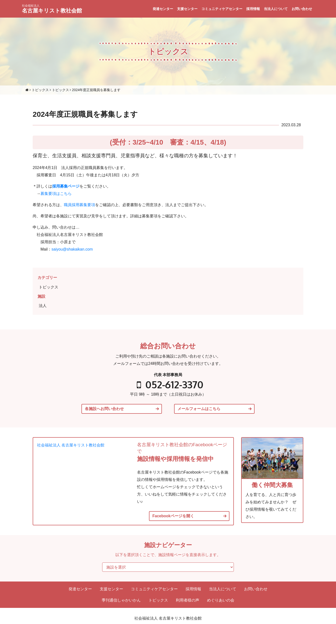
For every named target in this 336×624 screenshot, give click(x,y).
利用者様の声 (187, 600)
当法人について (276, 9)
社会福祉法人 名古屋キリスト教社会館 (70, 445)
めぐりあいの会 (220, 600)
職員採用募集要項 (79, 205)
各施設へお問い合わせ (104, 409)
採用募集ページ (65, 186)
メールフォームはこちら (199, 409)
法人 (43, 306)
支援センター (187, 9)
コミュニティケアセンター (221, 9)
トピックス (48, 287)
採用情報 (253, 9)
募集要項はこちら (56, 193)
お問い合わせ (302, 9)
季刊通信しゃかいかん (121, 600)
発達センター (163, 9)
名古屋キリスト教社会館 (52, 8)
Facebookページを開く (173, 516)
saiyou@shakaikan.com (72, 249)
